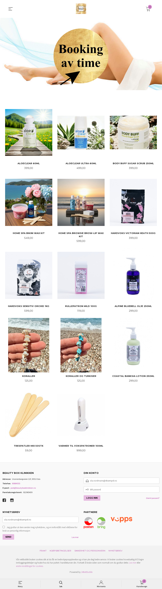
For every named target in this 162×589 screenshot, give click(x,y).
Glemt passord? (152, 500)
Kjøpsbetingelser (60, 553)
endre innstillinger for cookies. (29, 568)
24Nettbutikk (86, 574)
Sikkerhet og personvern (89, 553)
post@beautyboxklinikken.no (23, 490)
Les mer (75, 539)
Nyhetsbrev (115, 553)
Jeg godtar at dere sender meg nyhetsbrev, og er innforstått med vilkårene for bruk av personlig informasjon (40, 531)
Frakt (43, 553)
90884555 (16, 485)
